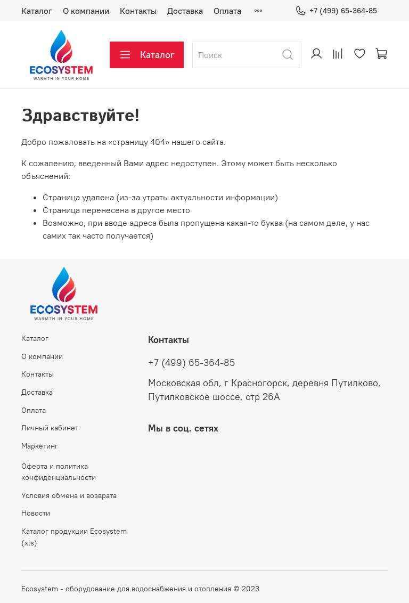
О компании (86, 10)
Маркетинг (39, 446)
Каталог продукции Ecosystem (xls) (74, 537)
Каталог (36, 10)
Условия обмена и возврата (69, 495)
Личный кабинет (49, 428)
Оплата (227, 10)
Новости (35, 513)
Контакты (138, 10)
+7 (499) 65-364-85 (336, 11)
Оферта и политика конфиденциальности (58, 472)
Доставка (185, 10)
